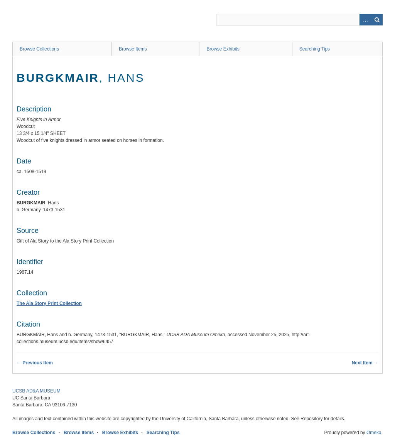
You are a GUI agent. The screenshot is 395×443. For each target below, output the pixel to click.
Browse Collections (39, 49)
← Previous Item (35, 363)
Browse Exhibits (222, 49)
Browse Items (133, 49)
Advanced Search (365, 19)
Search (377, 19)
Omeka (373, 432)
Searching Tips (314, 49)
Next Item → (365, 363)
